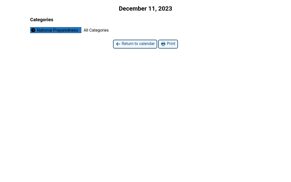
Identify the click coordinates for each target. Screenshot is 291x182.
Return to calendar (135, 44)
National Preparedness (54, 30)
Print (168, 44)
